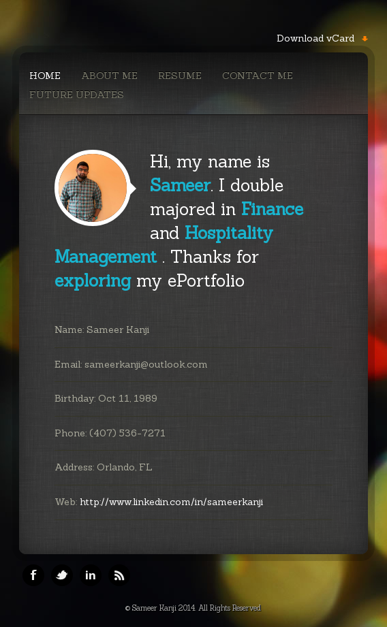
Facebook (33, 575)
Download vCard (315, 38)
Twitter (62, 575)
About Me (109, 75)
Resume (180, 75)
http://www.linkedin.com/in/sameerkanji (171, 502)
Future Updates (76, 95)
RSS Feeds (119, 575)
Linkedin (91, 575)
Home (45, 75)
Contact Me (257, 75)
